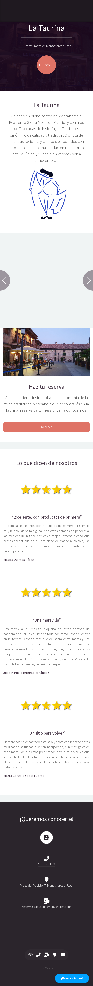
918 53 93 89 (46, 864)
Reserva (46, 427)
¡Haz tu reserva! (46, 386)
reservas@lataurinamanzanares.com (46, 907)
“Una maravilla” (46, 620)
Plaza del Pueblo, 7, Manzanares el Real (46, 885)
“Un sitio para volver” (47, 733)
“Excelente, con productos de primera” (46, 517)
